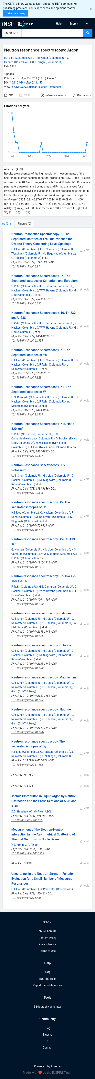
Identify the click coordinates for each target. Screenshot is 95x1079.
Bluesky (47, 1034)
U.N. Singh (38, 62)
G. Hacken (17, 257)
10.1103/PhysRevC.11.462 (27, 764)
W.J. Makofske (50, 553)
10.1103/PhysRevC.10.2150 (27, 700)
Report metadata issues (47, 985)
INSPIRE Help (47, 978)
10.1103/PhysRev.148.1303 (27, 853)
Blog (47, 1028)
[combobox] (52, 33)
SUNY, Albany (27, 691)
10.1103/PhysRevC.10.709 (27, 529)
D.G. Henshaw (19, 811)
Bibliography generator (47, 1006)
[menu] (72, 23)
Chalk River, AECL (40, 811)
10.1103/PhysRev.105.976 (27, 820)
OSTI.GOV (20, 86)
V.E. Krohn (17, 844)
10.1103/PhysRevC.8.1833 (27, 492)
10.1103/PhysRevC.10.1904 (27, 604)
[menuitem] (59, 23)
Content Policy (47, 937)
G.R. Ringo (31, 844)
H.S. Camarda (48, 249)
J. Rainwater (40, 57)
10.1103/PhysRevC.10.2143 (27, 636)
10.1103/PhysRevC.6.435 (26, 897)
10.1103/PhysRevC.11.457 (26, 82)
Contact (47, 1047)
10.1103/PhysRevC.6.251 (26, 303)
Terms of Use (47, 950)
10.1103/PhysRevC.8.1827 (27, 455)
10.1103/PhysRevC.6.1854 (27, 340)
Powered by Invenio (47, 1066)
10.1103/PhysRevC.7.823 (26, 377)
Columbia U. (23, 57)
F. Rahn (15, 286)
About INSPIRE (47, 931)
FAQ (47, 972)
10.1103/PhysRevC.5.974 (26, 266)
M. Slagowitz (50, 253)
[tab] (15, 223)
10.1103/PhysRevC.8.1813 (27, 414)
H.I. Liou (9, 57)
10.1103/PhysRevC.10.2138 (27, 668)
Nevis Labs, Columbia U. (36, 434)
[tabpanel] (47, 568)
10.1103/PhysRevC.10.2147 (27, 732)
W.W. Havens (47, 290)
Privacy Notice (47, 944)
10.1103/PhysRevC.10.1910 (27, 566)
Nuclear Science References (44, 86)
